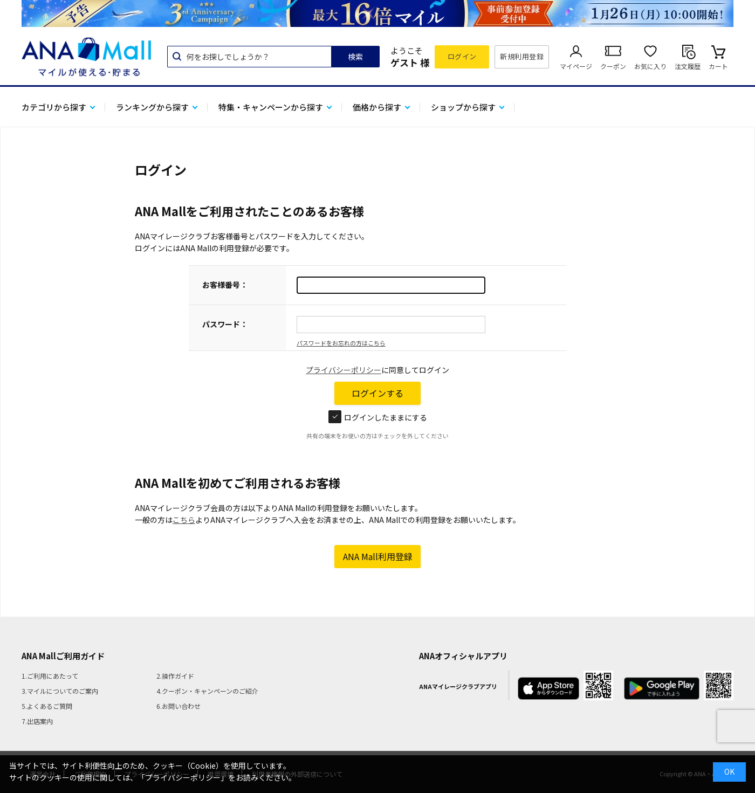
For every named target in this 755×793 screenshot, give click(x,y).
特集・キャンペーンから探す (270, 107)
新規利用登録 (522, 56)
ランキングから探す (152, 107)
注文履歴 (688, 66)
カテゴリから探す (54, 107)
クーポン (613, 66)
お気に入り (650, 66)
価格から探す (377, 107)
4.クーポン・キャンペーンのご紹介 (207, 690)
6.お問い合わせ (178, 706)
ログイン (462, 56)
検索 (355, 56)
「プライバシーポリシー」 (183, 777)
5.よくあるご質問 (47, 706)
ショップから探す (463, 107)
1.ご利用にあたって (50, 675)
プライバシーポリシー (343, 369)
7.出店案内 (37, 721)
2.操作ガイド (175, 675)
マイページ (576, 66)
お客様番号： (225, 284)
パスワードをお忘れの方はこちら (341, 343)
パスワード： (225, 324)
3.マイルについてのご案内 (60, 690)
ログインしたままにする (377, 417)
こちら (184, 519)
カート (718, 66)
